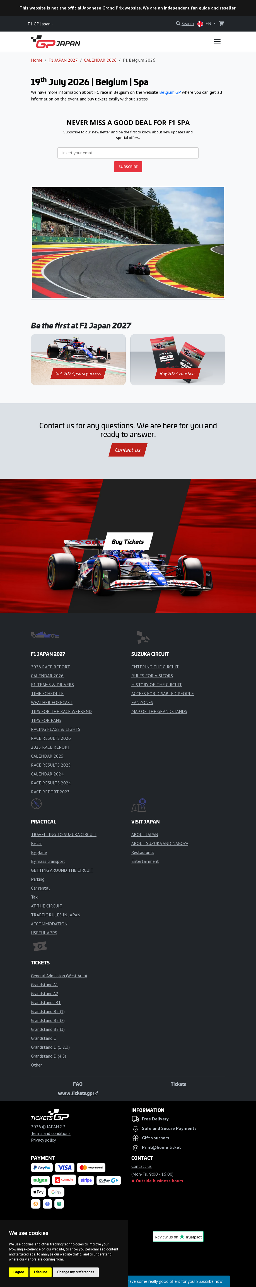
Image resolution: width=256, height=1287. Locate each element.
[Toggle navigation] (217, 41)
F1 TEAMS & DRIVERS (52, 684)
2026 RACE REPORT (50, 666)
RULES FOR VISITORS (152, 675)
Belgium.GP (170, 92)
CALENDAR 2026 (100, 60)
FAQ (78, 1083)
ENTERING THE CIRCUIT (155, 666)
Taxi (34, 897)
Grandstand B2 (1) (48, 1011)
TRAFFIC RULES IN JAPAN (55, 915)
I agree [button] (18, 1272)
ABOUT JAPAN (144, 834)
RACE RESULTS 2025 (51, 765)
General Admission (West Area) (59, 975)
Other (36, 1065)
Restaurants (142, 852)
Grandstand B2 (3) (48, 1029)
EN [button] (204, 24)
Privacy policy (43, 1140)
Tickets (178, 1083)
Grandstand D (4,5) (48, 1056)
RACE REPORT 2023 (50, 791)
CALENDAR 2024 (47, 774)
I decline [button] (40, 1272)
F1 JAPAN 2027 (63, 60)
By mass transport (48, 861)
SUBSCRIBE (128, 166)
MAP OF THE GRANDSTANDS (159, 711)
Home (36, 60)
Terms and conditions (51, 1133)
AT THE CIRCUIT (46, 906)
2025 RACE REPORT (50, 747)
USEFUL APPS (44, 932)
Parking (37, 879)
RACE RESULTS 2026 (51, 738)
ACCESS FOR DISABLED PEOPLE (162, 693)
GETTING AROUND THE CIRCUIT (62, 870)
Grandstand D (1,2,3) (50, 1047)
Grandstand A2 (44, 993)
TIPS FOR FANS (46, 720)
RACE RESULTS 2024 (51, 783)
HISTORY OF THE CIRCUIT (156, 684)
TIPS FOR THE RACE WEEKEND (61, 711)
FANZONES (142, 702)
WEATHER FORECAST (52, 702)
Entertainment (145, 861)
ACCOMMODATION (49, 923)
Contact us (128, 449)
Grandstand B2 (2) (48, 1020)
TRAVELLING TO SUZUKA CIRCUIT (63, 834)
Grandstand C (43, 1038)
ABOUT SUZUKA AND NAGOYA (159, 843)
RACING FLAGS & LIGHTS (55, 729)
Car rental (40, 888)
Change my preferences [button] (75, 1272)
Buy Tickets (128, 541)
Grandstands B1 (46, 1002)
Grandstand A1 (44, 984)
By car (36, 843)
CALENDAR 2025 (47, 756)
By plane (39, 852)
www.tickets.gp (78, 1092)
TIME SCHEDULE (47, 693)
